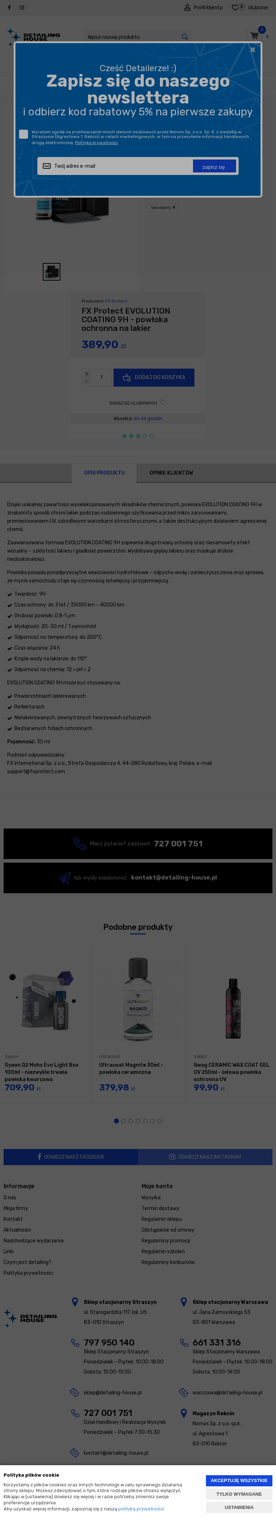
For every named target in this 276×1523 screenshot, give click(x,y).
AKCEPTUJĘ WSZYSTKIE (239, 1480)
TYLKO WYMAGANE (239, 1494)
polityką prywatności (141, 1509)
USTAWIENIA (239, 1507)
